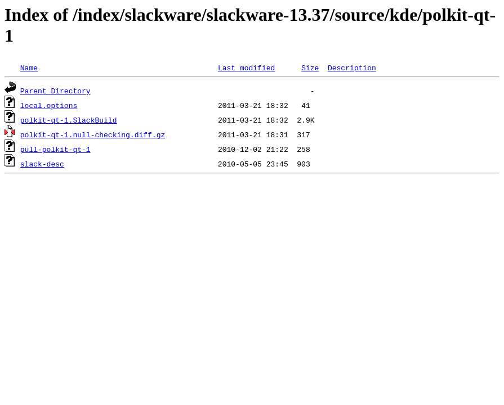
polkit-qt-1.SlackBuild (68, 120)
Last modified (246, 67)
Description (352, 67)
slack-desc (42, 164)
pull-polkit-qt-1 (55, 149)
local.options (48, 105)
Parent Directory (55, 91)
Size (310, 67)
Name (29, 67)
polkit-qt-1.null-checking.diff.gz (92, 134)
